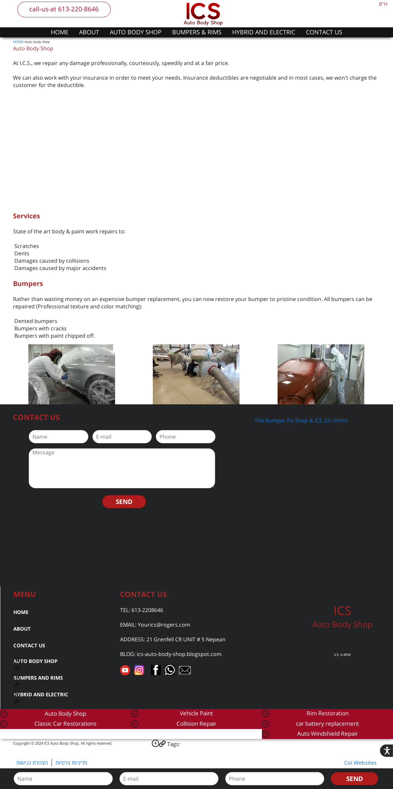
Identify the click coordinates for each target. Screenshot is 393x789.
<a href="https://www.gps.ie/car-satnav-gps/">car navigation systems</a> (196, 549)
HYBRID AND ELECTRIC (263, 32)
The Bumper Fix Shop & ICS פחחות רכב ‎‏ (302, 420)
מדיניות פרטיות (71, 762)
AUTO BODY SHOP (135, 32)
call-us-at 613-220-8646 (64, 9)
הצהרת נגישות (32, 762)
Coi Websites (360, 762)
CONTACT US (324, 32)
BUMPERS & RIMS (197, 32)
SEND (124, 501)
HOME (59, 32)
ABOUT (89, 32)
